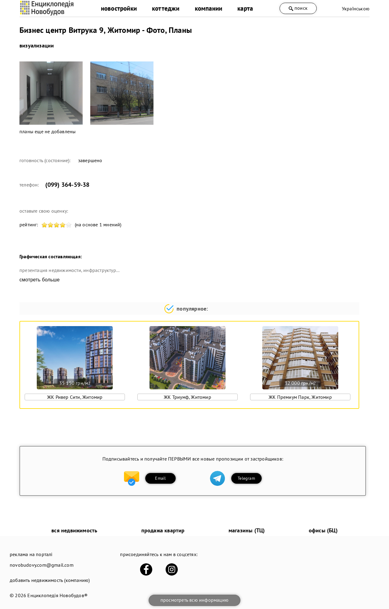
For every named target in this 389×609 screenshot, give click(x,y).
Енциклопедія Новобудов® (57, 595)
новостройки (119, 8)
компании (208, 8)
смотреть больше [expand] (39, 279)
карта (245, 8)
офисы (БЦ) (323, 530)
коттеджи (166, 8)
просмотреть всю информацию (194, 600)
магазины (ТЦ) (247, 530)
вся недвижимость (74, 530)
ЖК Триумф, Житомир (187, 397)
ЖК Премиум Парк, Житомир (300, 397)
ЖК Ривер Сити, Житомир (74, 397)
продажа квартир (163, 530)
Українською (356, 8)
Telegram (246, 478)
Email (160, 478)
